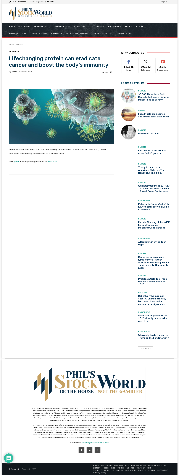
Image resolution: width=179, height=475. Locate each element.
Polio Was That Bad (148, 133)
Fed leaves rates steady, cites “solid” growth (152, 152)
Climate (141, 110)
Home (11, 44)
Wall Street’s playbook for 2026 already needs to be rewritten (152, 318)
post (16, 161)
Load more (146, 348)
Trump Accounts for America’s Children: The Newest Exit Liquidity (151, 170)
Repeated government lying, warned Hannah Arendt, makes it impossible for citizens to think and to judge (153, 262)
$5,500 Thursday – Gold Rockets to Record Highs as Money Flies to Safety (153, 97)
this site (52, 161)
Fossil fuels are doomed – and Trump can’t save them (153, 115)
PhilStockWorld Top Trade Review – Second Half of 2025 (152, 282)
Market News (144, 201)
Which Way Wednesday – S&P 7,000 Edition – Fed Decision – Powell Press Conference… (154, 188)
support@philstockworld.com (95, 442)
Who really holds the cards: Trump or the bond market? (153, 336)
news (14, 72)
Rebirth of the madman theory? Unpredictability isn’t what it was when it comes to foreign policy (152, 300)
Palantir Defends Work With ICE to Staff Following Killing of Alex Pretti (153, 207)
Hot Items (142, 292)
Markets (19, 44)
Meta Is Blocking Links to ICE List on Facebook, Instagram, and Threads (154, 225)
